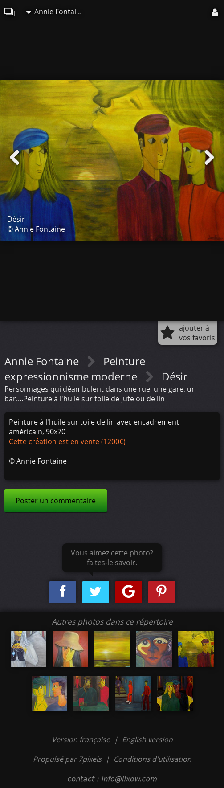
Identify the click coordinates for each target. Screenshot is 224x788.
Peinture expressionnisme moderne (74, 369)
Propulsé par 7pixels (67, 759)
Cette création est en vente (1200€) (67, 441)
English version (147, 739)
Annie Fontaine (55, 11)
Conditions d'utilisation (152, 759)
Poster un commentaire (56, 501)
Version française (82, 739)
